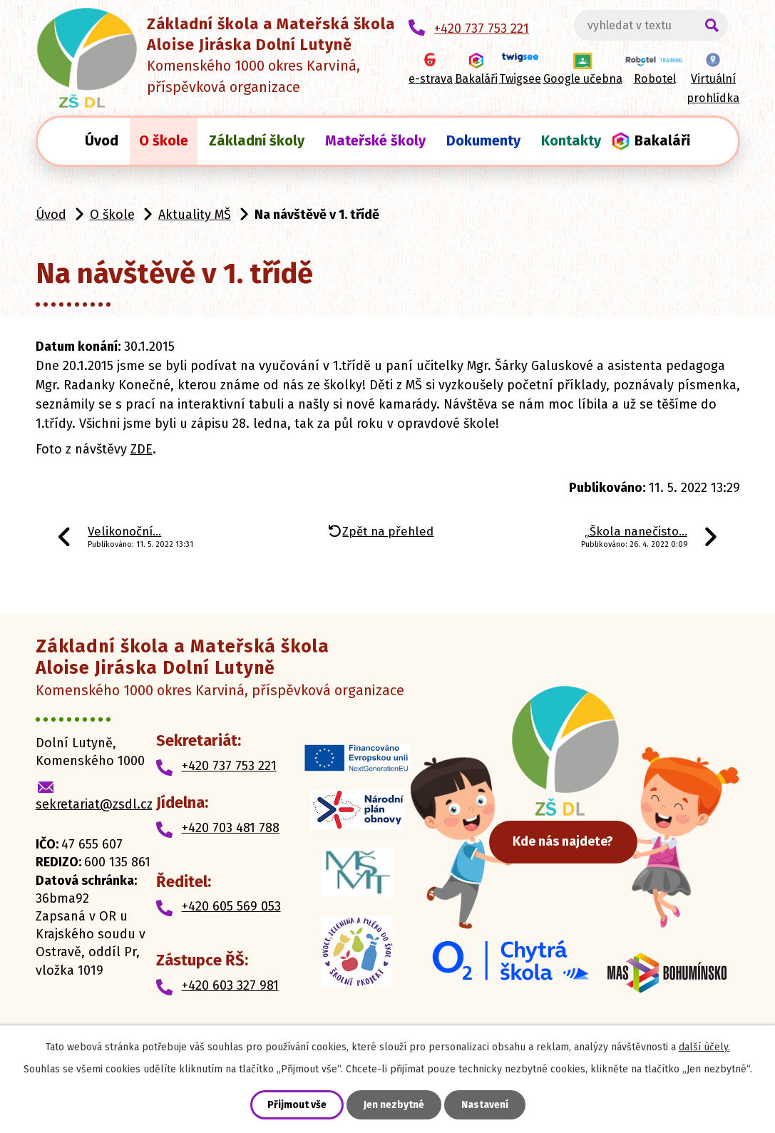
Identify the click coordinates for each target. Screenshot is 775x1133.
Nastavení (484, 1105)
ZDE (141, 449)
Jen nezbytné (394, 1105)
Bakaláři (662, 140)
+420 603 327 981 (230, 985)
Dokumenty (483, 140)
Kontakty (571, 140)
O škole (163, 140)
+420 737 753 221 (229, 766)
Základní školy (256, 140)
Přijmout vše (297, 1105)
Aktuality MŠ (194, 214)
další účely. (704, 1047)
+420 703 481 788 (230, 828)
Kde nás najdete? (568, 840)
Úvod (101, 140)
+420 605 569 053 (231, 906)
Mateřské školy (375, 140)
